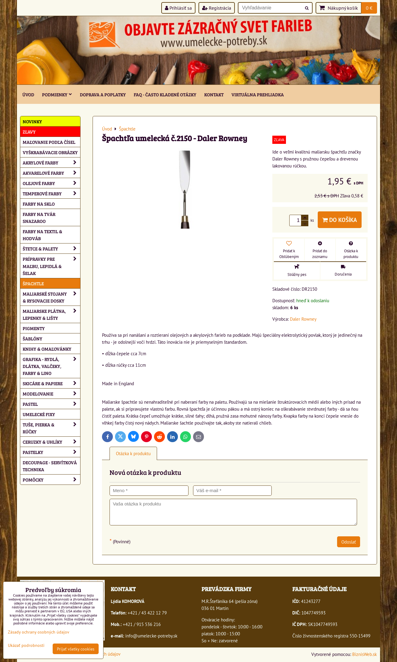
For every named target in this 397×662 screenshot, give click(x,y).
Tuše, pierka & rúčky (51, 427)
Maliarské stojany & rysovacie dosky (51, 297)
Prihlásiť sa (178, 8)
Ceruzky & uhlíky (51, 442)
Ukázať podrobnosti (26, 645)
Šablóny (32, 338)
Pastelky (51, 452)
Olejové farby (51, 183)
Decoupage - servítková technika (50, 465)
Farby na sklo (39, 203)
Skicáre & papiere (51, 383)
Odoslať (348, 542)
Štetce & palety (51, 248)
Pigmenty (34, 328)
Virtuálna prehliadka (257, 94)
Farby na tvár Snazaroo (39, 217)
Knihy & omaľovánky (47, 349)
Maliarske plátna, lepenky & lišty (51, 314)
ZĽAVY (29, 131)
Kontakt (214, 94)
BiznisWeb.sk (364, 654)
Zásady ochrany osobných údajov (38, 632)
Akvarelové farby (51, 173)
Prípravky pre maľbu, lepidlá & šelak (51, 266)
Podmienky (57, 94)
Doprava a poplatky (103, 94)
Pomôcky (51, 480)
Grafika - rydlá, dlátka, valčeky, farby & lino (51, 366)
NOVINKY (32, 121)
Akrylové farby (51, 162)
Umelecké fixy (39, 414)
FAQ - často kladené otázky (165, 94)
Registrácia (216, 8)
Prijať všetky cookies (75, 649)
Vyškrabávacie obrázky (50, 152)
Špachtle (33, 283)
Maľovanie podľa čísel (49, 142)
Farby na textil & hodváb (42, 234)
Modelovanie (51, 394)
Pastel (51, 404)
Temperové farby (51, 193)
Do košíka (339, 219)
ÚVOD (28, 94)
